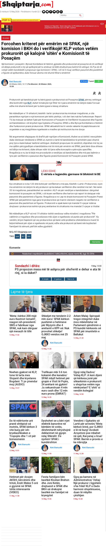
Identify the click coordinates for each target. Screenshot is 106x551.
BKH (28, 236)
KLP (30, 103)
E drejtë (45, 279)
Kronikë (6, 38)
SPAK (81, 99)
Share (83, 81)
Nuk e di (70, 279)
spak (17, 236)
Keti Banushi (15, 81)
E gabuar (58, 279)
